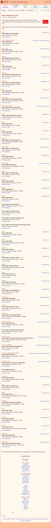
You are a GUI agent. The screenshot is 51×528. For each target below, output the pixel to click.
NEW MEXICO (5, 7)
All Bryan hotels (46, 89)
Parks (14, 1)
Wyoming (39, 518)
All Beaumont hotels (45, 57)
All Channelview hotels (44, 97)
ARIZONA (5, 5)
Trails (18, 1)
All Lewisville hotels (45, 264)
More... (46, 1)
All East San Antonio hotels (43, 337)
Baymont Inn (25, 498)
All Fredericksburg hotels (44, 163)
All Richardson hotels (45, 313)
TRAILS (18, 10)
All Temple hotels (45, 409)
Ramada (25, 504)
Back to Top (4, 515)
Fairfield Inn (25, 487)
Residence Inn (26, 491)
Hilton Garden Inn (25, 468)
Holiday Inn (25, 477)
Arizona (4, 518)
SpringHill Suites (25, 493)
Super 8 (25, 506)
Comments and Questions (27, 524)
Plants (21, 1)
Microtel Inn (25, 503)
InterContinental (25, 481)
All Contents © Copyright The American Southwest (11, 524)
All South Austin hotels (44, 48)
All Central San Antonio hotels (43, 321)
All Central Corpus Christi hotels (42, 106)
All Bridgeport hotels (45, 81)
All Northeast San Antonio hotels (42, 345)
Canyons (25, 1)
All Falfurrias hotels (45, 155)
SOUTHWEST (28, 520)
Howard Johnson (25, 502)
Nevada (20, 518)
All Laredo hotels (45, 256)
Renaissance (25, 490)
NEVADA (45, 5)
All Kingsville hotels (45, 248)
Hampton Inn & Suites (25, 466)
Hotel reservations (6, 37)
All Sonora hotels (45, 393)
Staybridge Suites (25, 482)
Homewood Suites (25, 470)
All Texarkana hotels (45, 417)
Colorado (13, 518)
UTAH (35, 7)
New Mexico (25, 518)
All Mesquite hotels (45, 289)
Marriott (25, 489)
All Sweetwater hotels (44, 401)
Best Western (25, 460)
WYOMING (45, 7)
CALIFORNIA (15, 5)
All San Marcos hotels (44, 376)
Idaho (17, 518)
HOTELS (23, 10)
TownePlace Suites (26, 494)
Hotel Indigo (25, 480)
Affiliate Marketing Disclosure (44, 524)
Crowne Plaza (26, 476)
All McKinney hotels (45, 281)
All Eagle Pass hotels (45, 138)
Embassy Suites (25, 465)
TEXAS (25, 7)
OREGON (15, 7)
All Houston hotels (45, 196)
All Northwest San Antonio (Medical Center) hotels (39, 353)
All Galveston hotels (45, 179)
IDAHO (35, 5)
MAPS (9, 10)
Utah (36, 518)
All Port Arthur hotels (45, 305)
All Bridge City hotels (45, 73)
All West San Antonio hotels (43, 361)
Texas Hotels (4, 17)
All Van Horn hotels (45, 425)
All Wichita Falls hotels (44, 442)
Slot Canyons (44, 518)
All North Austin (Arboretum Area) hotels (41, 40)
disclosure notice (14, 27)
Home (11, 1)
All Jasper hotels (45, 231)
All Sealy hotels (46, 384)
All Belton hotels (46, 65)
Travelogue (22, 520)
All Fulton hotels (46, 171)
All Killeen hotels (45, 240)
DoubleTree (25, 464)
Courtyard (26, 486)
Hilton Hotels (25, 469)
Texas (33, 518)
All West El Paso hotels (44, 147)
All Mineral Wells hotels (44, 297)
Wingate (25, 508)
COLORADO (25, 5)
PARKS (13, 10)
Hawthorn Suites (25, 501)
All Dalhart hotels (45, 114)
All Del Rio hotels (45, 122)
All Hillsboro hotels (45, 188)
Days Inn (26, 499)
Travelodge (25, 507)
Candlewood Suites (26, 474)
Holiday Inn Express (25, 478)
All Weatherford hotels (44, 433)
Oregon (29, 518)
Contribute (35, 524)
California (9, 518)
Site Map (25, 526)
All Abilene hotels (45, 32)
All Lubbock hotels (45, 272)
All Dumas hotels (45, 130)
